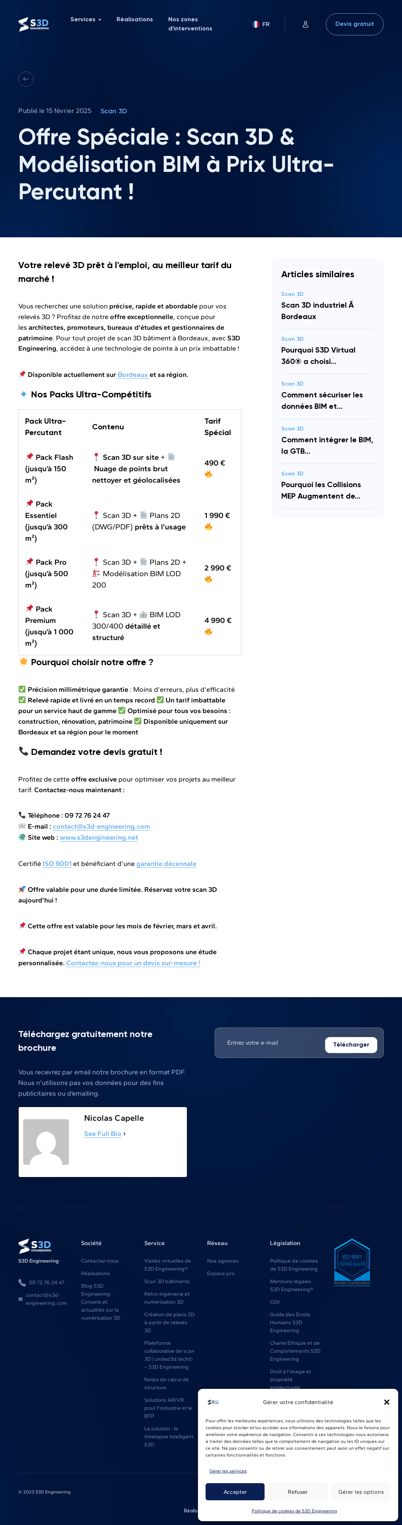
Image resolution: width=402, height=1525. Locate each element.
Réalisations (95, 1271)
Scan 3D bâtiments (167, 1279)
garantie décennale (166, 862)
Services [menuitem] (85, 20)
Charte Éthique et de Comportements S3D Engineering (295, 1349)
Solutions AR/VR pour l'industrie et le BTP (168, 1406)
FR (261, 24)
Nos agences (223, 1259)
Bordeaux (133, 374)
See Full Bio (102, 1132)
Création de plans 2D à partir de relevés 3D (169, 1320)
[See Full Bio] (124, 1132)
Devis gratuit (354, 24)
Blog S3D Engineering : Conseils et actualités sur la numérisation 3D (100, 1300)
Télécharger (351, 1043)
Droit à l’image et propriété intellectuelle (290, 1377)
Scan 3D (113, 111)
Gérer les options (361, 1491)
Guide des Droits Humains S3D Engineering (290, 1320)
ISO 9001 (57, 862)
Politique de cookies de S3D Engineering (294, 1511)
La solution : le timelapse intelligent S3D (168, 1434)
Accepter (235, 1491)
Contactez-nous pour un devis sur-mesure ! (133, 961)
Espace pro (220, 1271)
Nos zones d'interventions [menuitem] (190, 24)
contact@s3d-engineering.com (42, 1297)
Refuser (298, 1491)
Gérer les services (228, 1471)
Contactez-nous (100, 1259)
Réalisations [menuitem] (134, 20)
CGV (275, 1300)
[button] (387, 1402)
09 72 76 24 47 (41, 1281)
